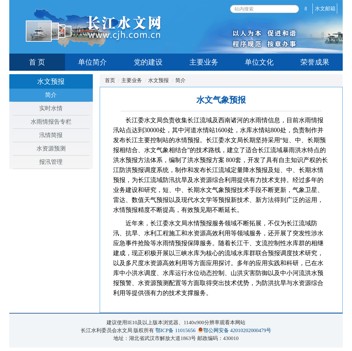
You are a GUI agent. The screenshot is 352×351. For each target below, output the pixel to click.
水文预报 (158, 80)
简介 (51, 95)
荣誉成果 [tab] (314, 62)
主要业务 (131, 80)
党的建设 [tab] (148, 62)
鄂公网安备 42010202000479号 (237, 330)
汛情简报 (51, 135)
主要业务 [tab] (203, 62)
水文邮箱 (325, 8)
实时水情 (51, 108)
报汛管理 (51, 162)
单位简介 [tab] (92, 62)
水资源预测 (51, 148)
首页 (110, 80)
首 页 (37, 62)
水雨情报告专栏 (51, 121)
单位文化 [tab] (259, 62)
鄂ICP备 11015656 (175, 330)
